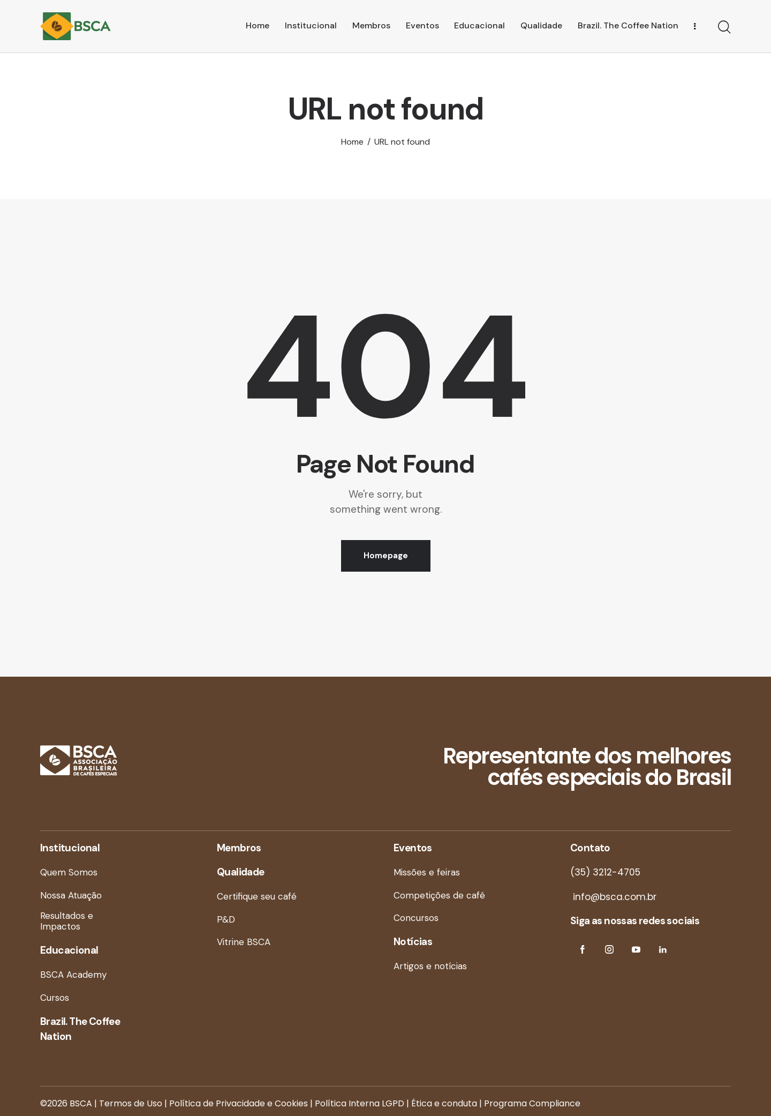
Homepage (386, 555)
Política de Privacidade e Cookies (238, 1103)
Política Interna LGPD (359, 1103)
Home (352, 142)
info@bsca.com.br (613, 896)
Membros (239, 848)
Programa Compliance (532, 1103)
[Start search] (724, 27)
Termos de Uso (130, 1103)
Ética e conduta (444, 1103)
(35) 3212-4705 (605, 872)
